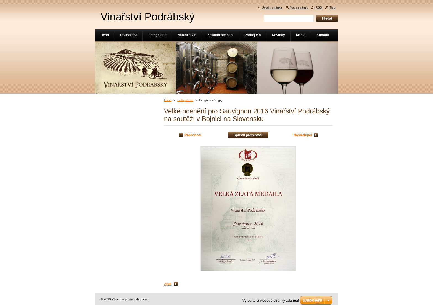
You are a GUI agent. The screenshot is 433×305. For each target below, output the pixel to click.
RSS (319, 7)
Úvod (167, 100)
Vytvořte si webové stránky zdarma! (270, 300)
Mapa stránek (299, 7)
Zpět (167, 284)
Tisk (332, 7)
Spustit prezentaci (248, 135)
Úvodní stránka (272, 7)
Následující (302, 135)
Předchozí (192, 135)
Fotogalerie (185, 100)
